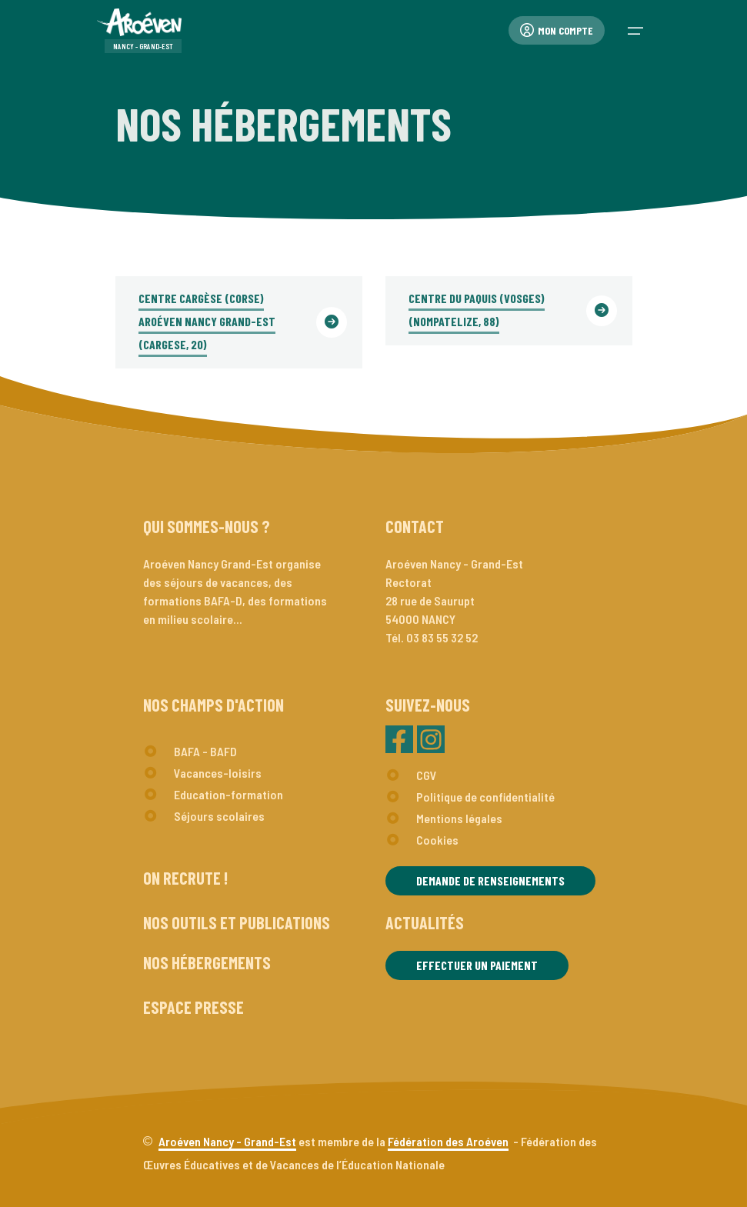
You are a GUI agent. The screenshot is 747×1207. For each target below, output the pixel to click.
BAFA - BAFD (205, 751)
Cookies (437, 839)
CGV (426, 775)
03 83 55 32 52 (442, 637)
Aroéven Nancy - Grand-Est (227, 1141)
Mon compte (556, 30)
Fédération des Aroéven (448, 1141)
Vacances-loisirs (218, 772)
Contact (414, 526)
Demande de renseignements (490, 880)
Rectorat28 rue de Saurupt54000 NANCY (430, 600)
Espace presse (193, 1007)
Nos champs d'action (213, 705)
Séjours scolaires (219, 816)
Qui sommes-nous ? (206, 526)
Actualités (424, 922)
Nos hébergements (207, 962)
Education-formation (228, 794)
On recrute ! (185, 878)
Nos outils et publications (236, 922)
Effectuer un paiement (477, 965)
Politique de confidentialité (485, 796)
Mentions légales (459, 818)
